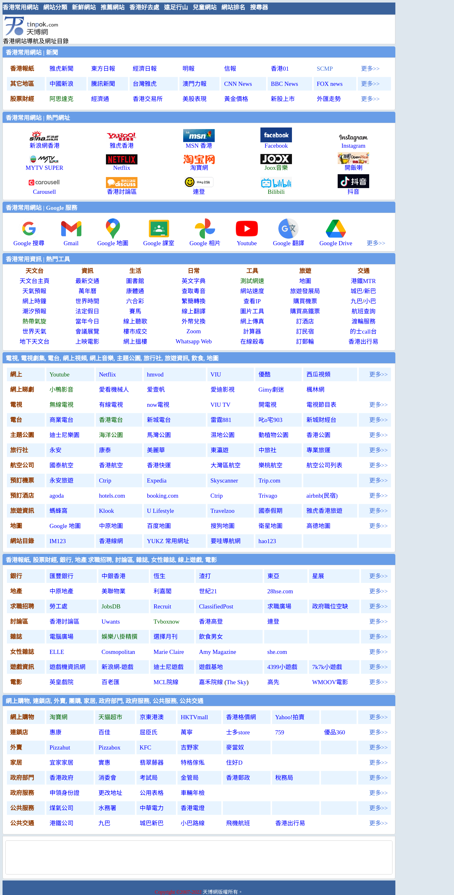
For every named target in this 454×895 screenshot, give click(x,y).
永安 (55, 450)
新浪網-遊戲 (117, 667)
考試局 (149, 777)
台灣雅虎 (145, 83)
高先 (273, 682)
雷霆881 (221, 420)
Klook (106, 510)
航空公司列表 (324, 465)
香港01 (280, 68)
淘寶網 (58, 717)
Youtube (247, 240)
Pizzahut (59, 747)
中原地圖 (111, 526)
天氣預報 (34, 291)
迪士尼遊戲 (168, 667)
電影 (16, 682)
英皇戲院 (61, 682)
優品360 (334, 732)
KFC (145, 747)
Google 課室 (158, 240)
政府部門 (22, 777)
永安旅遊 (61, 480)
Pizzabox (109, 747)
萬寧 (187, 732)
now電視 (158, 404)
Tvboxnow (166, 621)
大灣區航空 (226, 465)
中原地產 (61, 591)
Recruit (162, 606)
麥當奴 (235, 747)
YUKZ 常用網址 (168, 541)
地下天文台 (34, 341)
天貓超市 (110, 717)
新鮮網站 (84, 7)
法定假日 (87, 311)
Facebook (276, 143)
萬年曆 (87, 291)
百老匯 (110, 682)
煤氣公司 (61, 808)
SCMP (325, 68)
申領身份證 (64, 793)
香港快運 (159, 465)
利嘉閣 (163, 591)
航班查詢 (363, 311)
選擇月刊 (166, 636)
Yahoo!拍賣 (290, 717)
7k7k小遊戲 (327, 667)
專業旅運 (318, 450)
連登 (273, 621)
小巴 (370, 301)
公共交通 (22, 823)
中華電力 (152, 808)
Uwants (111, 621)
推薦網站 (113, 7)
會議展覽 (87, 331)
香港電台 (111, 420)
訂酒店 (305, 321)
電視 (16, 404)
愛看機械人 (114, 389)
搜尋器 (259, 7)
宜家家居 (61, 762)
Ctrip (105, 480)
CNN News (238, 83)
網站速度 (252, 291)
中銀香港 (113, 576)
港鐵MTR (363, 281)
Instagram (353, 143)
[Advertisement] (196, 29)
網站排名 (233, 7)
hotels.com (112, 495)
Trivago (268, 495)
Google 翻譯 (288, 240)
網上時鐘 (34, 301)
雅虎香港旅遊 (324, 510)
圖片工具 (252, 311)
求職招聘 (22, 606)
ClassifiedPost (216, 606)
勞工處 (58, 606)
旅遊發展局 (305, 291)
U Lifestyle (160, 510)
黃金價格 (236, 99)
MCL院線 (166, 682)
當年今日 (87, 321)
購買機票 (305, 301)
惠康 (55, 732)
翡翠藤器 (152, 762)
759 (279, 732)
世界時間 (87, 301)
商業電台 (61, 420)
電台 (16, 420)
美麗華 (156, 450)
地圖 (305, 281)
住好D (234, 762)
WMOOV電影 (330, 682)
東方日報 (103, 68)
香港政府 (61, 777)
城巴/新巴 (363, 291)
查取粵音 (194, 291)
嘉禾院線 (211, 682)
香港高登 (211, 621)
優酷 (265, 374)
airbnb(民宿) (322, 495)
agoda (56, 495)
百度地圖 (159, 526)
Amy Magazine (217, 652)
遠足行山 (176, 7)
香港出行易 (363, 341)
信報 (230, 68)
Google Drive (335, 240)
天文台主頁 (34, 281)
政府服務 (22, 793)
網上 (16, 374)
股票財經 (22, 99)
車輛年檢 (193, 793)
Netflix (121, 165)
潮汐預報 (34, 311)
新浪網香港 (44, 143)
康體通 (135, 291)
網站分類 (55, 7)
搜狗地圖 (223, 526)
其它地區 (22, 83)
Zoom (194, 331)
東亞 (273, 576)
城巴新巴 (152, 823)
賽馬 (135, 311)
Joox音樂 (276, 165)
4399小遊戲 (282, 667)
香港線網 (111, 541)
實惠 (104, 762)
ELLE (56, 652)
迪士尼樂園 (64, 435)
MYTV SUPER (44, 165)
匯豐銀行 (61, 576)
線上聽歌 (135, 321)
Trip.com (270, 480)
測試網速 (252, 281)
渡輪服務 (363, 321)
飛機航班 (238, 823)
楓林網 (315, 389)
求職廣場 (279, 606)
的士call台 (363, 331)
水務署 (107, 808)
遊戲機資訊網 (67, 667)
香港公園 (318, 435)
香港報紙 (22, 68)
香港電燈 (193, 808)
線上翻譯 (194, 311)
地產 (16, 591)
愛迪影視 (223, 389)
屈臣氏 (149, 732)
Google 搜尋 (29, 240)
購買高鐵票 (305, 311)
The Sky (236, 682)
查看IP (252, 301)
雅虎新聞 (61, 68)
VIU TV (221, 404)
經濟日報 (145, 68)
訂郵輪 (305, 341)
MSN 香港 (199, 143)
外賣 (16, 747)
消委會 (107, 777)
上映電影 (87, 341)
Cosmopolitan (118, 652)
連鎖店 (19, 732)
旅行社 (19, 450)
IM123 (57, 541)
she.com (277, 652)
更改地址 (110, 793)
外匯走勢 (329, 99)
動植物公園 (273, 435)
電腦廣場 (61, 636)
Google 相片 (205, 240)
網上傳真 (252, 321)
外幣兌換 (194, 321)
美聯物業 (113, 591)
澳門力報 (195, 83)
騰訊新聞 (103, 83)
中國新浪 (61, 83)
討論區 (19, 621)
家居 (16, 762)
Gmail (71, 240)
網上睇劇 (22, 389)
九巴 (357, 301)
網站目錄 (22, 541)
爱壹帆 (156, 389)
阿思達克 (61, 99)
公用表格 (152, 793)
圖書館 (135, 281)
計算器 (252, 331)
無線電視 (61, 404)
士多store (238, 732)
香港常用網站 (20, 7)
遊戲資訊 (22, 667)
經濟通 (100, 99)
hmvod (155, 374)
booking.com (162, 495)
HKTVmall (194, 717)
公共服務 (22, 808)
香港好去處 (144, 7)
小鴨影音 (61, 389)
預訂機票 (22, 480)
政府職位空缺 (330, 606)
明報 (189, 68)
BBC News (284, 83)
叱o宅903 (270, 420)
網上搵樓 (135, 341)
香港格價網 (241, 717)
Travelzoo (223, 510)
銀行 (16, 576)
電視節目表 (321, 404)
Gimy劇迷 (271, 389)
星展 (318, 576)
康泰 (105, 450)
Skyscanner (224, 480)
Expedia (156, 480)
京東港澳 (152, 717)
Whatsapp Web (194, 341)
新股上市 (283, 99)
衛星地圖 (270, 526)
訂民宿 (305, 331)
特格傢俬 (193, 762)
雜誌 (16, 636)
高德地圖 (318, 526)
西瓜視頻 (318, 374)
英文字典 (194, 281)
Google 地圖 (113, 240)
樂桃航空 (270, 465)
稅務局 (284, 777)
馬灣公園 (159, 435)
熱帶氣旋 (34, 321)
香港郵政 (238, 777)
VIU (216, 374)
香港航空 (111, 465)
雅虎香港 (121, 143)
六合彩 (135, 301)
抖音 (353, 189)
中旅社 (267, 450)
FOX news (330, 83)
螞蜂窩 (58, 510)
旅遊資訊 (22, 510)
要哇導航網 (226, 541)
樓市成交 (135, 331)
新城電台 (159, 420)
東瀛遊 (220, 450)
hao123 (267, 541)
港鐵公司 (61, 823)
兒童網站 (205, 7)
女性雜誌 (22, 652)
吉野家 (190, 747)
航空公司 (22, 465)
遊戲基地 (211, 667)
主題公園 (22, 435)
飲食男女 (211, 636)
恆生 (160, 576)
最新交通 (87, 281)
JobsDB (111, 606)
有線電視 (111, 404)
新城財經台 (321, 420)
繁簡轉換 (194, 301)
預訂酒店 (22, 495)
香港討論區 (64, 621)
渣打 (205, 576)
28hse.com (280, 591)
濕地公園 (223, 435)
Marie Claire (169, 652)
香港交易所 (148, 99)
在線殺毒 (252, 341)
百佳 (104, 732)
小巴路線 (193, 823)
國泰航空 (61, 465)
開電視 (267, 404)
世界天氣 (34, 331)
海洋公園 (111, 435)
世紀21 (208, 591)
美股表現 (195, 99)
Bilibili (276, 189)
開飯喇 (353, 165)
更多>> (370, 68)
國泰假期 (270, 510)
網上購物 (22, 717)
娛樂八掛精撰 (119, 636)
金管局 (190, 777)
